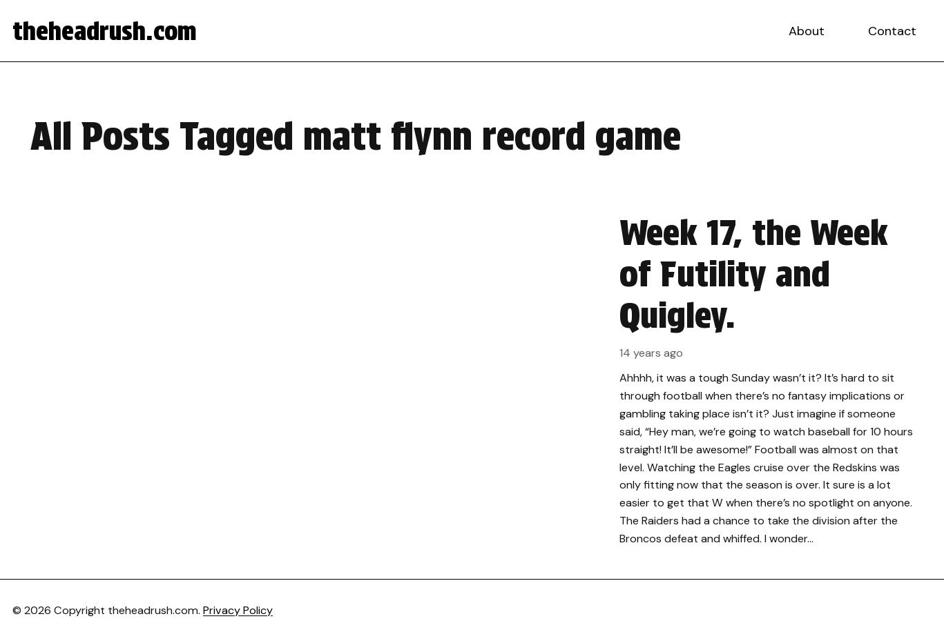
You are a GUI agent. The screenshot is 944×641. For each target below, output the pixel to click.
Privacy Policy (238, 610)
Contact (892, 31)
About (807, 31)
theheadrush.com (104, 31)
